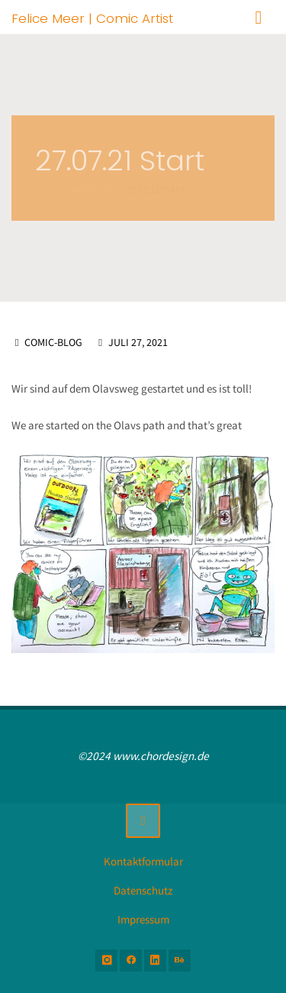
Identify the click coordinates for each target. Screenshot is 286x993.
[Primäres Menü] (258, 17)
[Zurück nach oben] (143, 821)
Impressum (143, 919)
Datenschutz (143, 890)
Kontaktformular (143, 861)
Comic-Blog (53, 342)
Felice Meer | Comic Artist (92, 17)
